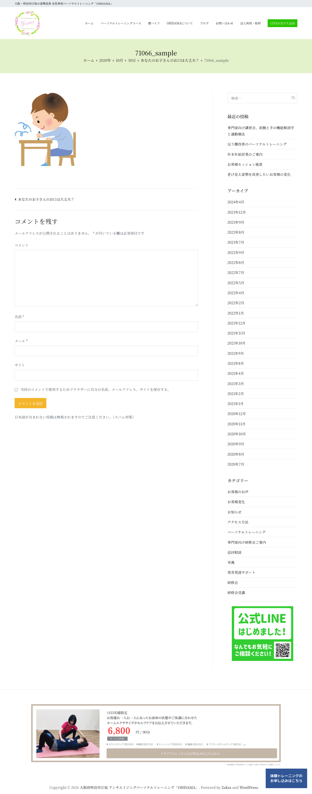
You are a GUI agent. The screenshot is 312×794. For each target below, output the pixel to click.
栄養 (230, 562)
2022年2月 (235, 302)
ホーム (89, 23)
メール (21, 340)
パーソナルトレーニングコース (121, 23)
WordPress (249, 787)
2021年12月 (236, 322)
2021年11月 (236, 332)
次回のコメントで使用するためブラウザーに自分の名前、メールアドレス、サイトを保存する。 (95, 389)
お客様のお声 (237, 491)
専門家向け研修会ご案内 (246, 542)
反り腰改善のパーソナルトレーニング (257, 143)
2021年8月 (235, 363)
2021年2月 (235, 393)
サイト (20, 364)
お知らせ (234, 511)
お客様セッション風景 (245, 164)
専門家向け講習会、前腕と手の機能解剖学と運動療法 (260, 130)
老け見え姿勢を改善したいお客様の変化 (259, 174)
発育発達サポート (241, 572)
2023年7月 (235, 242)
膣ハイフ (154, 23)
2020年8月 (235, 454)
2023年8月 (235, 232)
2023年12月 (236, 212)
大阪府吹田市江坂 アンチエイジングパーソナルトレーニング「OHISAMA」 (139, 787)
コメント (22, 245)
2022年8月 (235, 262)
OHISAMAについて (180, 23)
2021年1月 (235, 403)
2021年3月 (235, 383)
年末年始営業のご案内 (245, 154)
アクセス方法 (237, 521)
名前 (19, 316)
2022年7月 (235, 272)
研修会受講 (236, 592)
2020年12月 (236, 413)
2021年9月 (235, 353)
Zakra (226, 787)
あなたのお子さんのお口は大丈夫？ (46, 199)
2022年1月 (235, 312)
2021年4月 (235, 373)
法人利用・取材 (250, 23)
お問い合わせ (224, 23)
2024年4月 (235, 201)
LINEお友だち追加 (282, 23)
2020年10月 (236, 433)
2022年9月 (235, 252)
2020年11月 (236, 423)
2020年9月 (235, 443)
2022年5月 (235, 282)
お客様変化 (236, 501)
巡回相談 (234, 552)
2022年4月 (235, 292)
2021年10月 (236, 342)
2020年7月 (235, 464)
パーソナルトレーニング (246, 531)
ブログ (204, 23)
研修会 (232, 582)
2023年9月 (235, 222)
